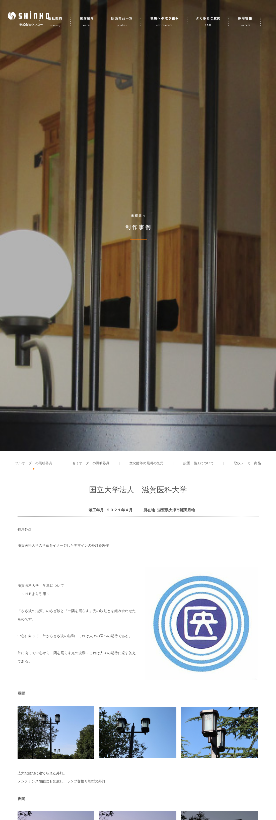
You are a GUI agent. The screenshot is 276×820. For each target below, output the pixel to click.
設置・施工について (198, 463)
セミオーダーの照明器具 (90, 463)
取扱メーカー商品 (247, 463)
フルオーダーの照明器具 (33, 463)
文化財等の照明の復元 (146, 463)
